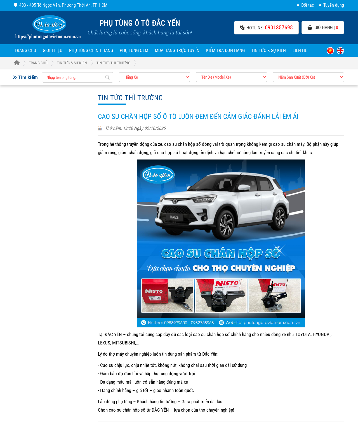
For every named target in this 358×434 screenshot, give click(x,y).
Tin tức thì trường (113, 63)
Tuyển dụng (331, 5)
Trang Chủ (31, 63)
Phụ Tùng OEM (134, 50)
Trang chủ (25, 50)
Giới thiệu (52, 50)
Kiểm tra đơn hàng (225, 50)
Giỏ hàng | (322, 27)
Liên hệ (300, 50)
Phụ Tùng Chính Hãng (91, 50)
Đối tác (305, 5)
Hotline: (266, 27)
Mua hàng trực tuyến (177, 50)
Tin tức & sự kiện (268, 50)
